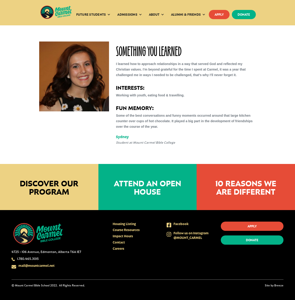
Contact (119, 242)
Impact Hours (123, 236)
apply (219, 14)
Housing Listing (124, 224)
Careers (118, 248)
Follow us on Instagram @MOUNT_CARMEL (191, 235)
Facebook (181, 224)
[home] (56, 13)
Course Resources (126, 230)
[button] (93, 14)
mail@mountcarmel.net (36, 265)
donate (244, 14)
